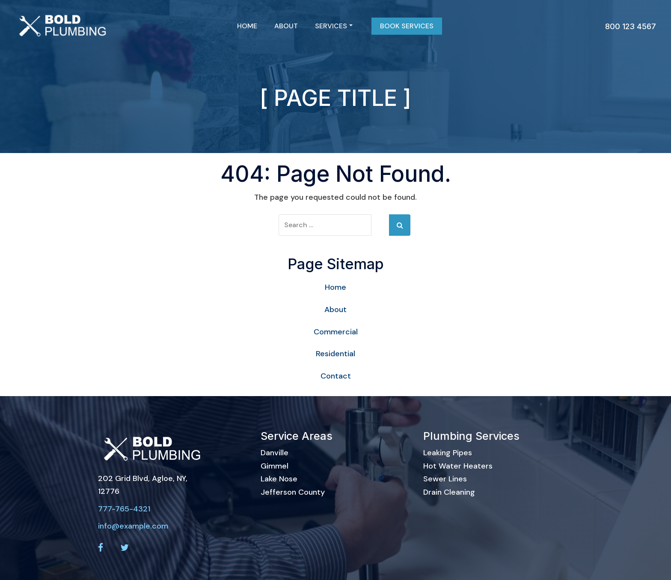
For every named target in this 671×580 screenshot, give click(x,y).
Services (334, 25)
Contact (336, 376)
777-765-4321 (124, 509)
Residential (335, 354)
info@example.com (133, 526)
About (286, 25)
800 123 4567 (630, 26)
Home (247, 25)
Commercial (336, 332)
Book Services (406, 25)
